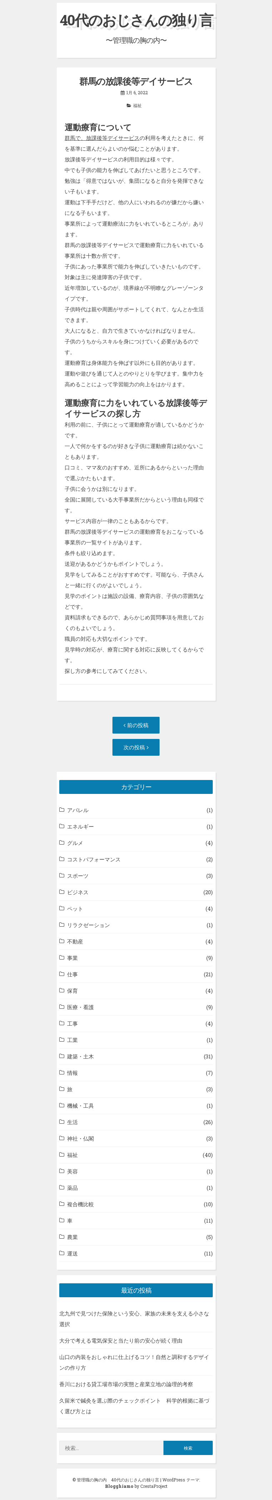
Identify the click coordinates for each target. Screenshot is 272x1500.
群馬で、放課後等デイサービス (102, 137)
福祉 (137, 105)
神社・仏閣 (80, 1138)
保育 (72, 990)
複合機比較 (80, 1204)
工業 (72, 1039)
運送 (72, 1253)
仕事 (72, 974)
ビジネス (78, 892)
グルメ (75, 842)
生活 (72, 1122)
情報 (72, 1072)
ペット (75, 908)
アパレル (78, 810)
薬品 (72, 1187)
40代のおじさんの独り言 (136, 19)
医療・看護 (80, 1007)
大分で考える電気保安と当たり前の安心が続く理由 (120, 1340)
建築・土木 (80, 1056)
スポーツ (78, 875)
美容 (72, 1171)
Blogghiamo (119, 1486)
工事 (72, 1023)
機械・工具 (80, 1105)
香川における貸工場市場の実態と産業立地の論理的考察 (126, 1384)
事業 (72, 957)
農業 (72, 1236)
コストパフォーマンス (94, 859)
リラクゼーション (88, 924)
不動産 (75, 941)
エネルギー (80, 826)
